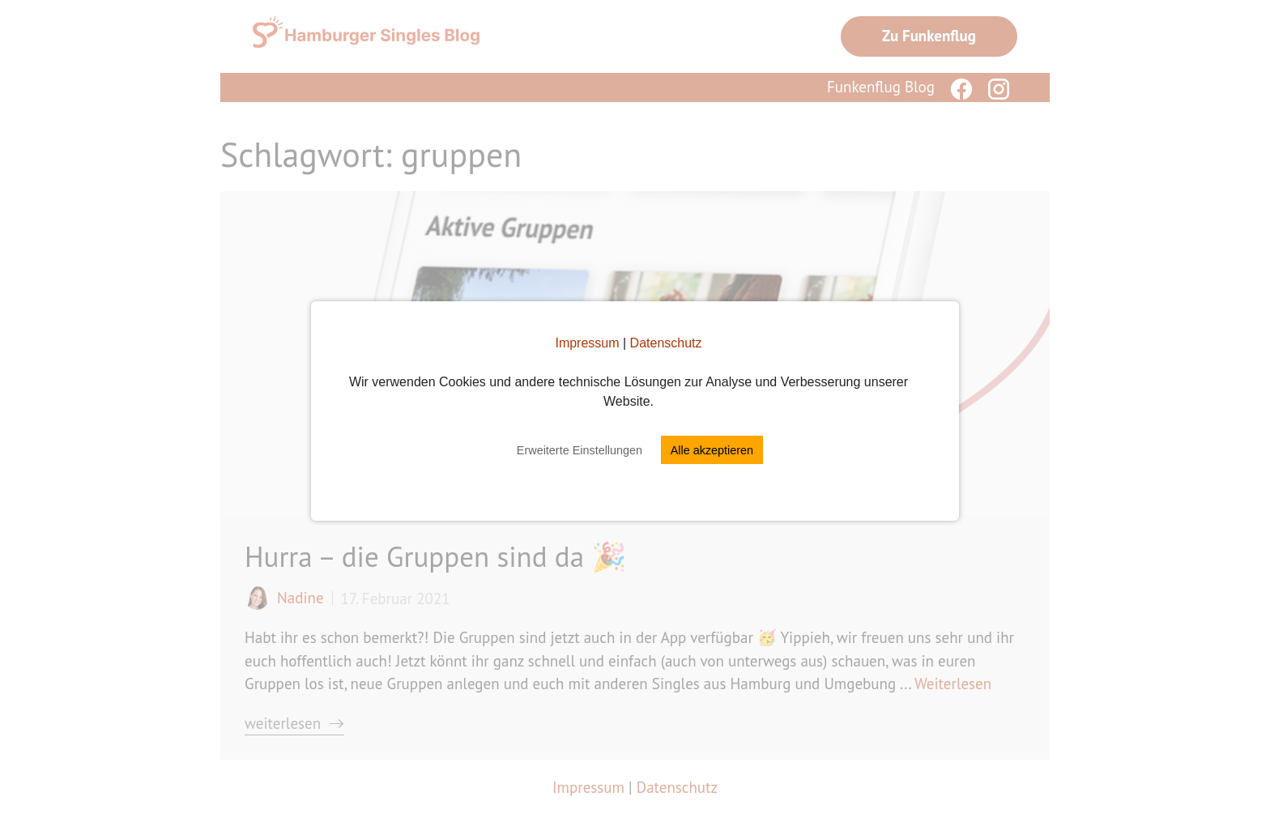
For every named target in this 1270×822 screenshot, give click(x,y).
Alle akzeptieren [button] (712, 450)
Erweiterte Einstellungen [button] (579, 450)
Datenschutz (666, 343)
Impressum (587, 343)
